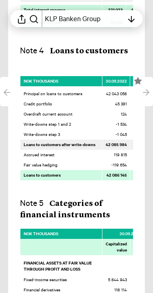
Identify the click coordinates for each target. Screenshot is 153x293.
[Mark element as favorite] (138, 81)
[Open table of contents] (84, 18)
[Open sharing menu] (22, 18)
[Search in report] (34, 18)
